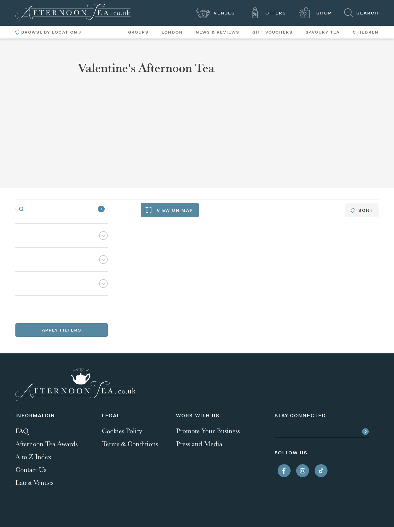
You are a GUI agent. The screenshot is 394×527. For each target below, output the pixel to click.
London (172, 32)
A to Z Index (33, 456)
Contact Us (30, 469)
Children (366, 32)
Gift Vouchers (272, 32)
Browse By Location (48, 32)
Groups (138, 32)
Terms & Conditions (130, 444)
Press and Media (199, 444)
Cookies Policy (122, 431)
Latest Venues (34, 482)
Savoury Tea (323, 32)
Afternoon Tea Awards (46, 444)
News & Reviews (217, 32)
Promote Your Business (208, 431)
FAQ (22, 431)
